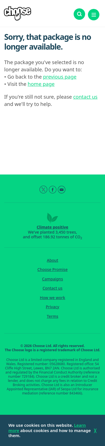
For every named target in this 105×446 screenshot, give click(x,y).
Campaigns (52, 279)
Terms (52, 316)
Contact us (52, 288)
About (52, 260)
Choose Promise (53, 269)
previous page (59, 76)
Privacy (52, 306)
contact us (85, 96)
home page (41, 84)
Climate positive (52, 227)
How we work (52, 297)
